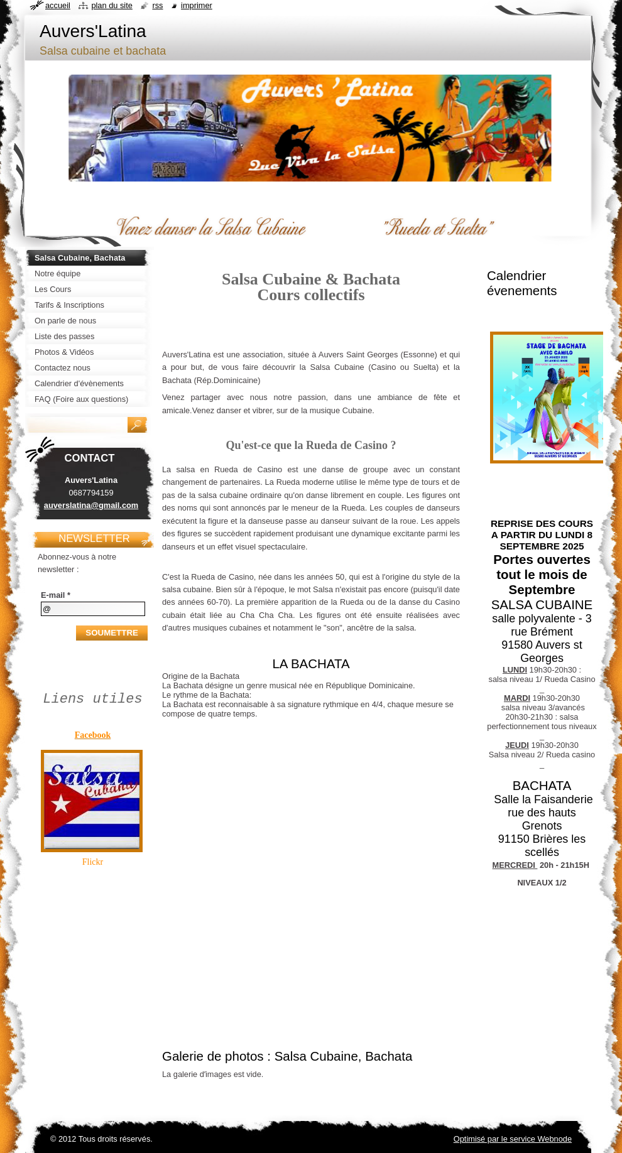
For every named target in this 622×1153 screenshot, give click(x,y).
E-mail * (55, 595)
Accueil (57, 5)
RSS (157, 5)
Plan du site (111, 5)
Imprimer (196, 5)
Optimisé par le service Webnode (513, 1139)
